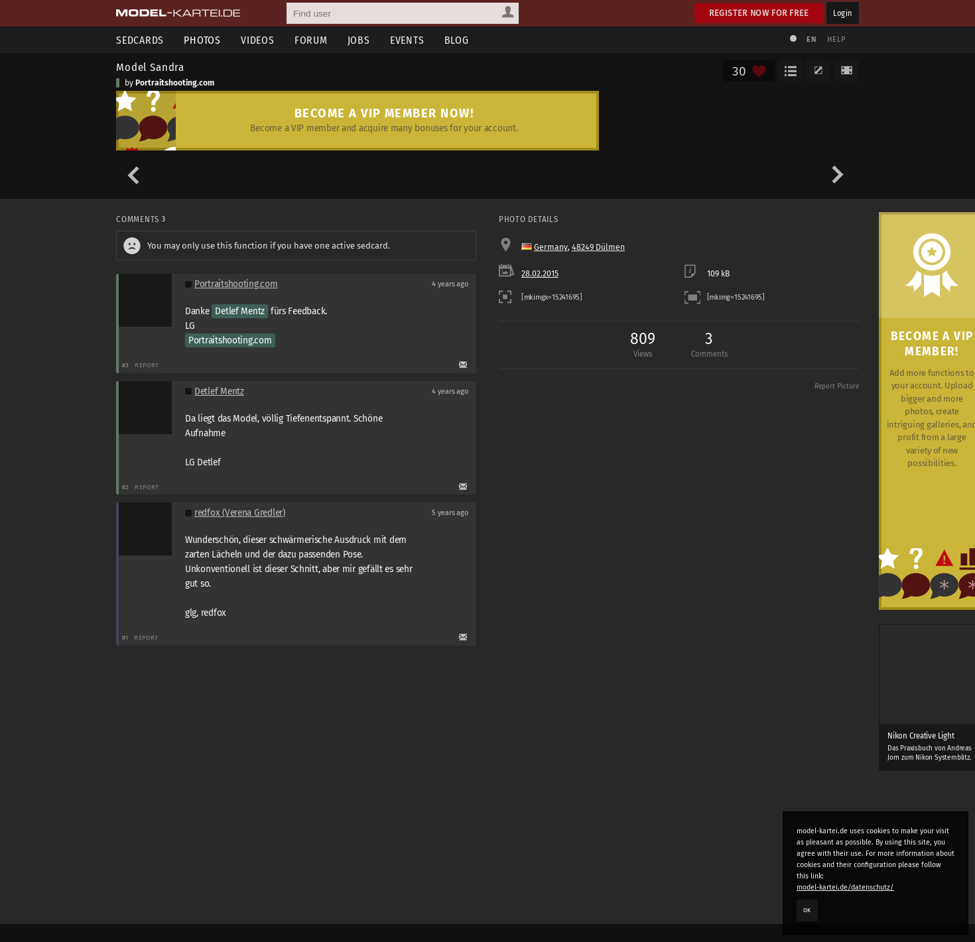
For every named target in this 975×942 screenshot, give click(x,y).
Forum (311, 40)
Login (842, 13)
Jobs (359, 40)
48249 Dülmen (598, 247)
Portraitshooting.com (174, 83)
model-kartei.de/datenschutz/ (845, 887)
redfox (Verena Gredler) (239, 512)
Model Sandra (150, 67)
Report (147, 365)
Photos (202, 40)
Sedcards (140, 40)
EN (811, 39)
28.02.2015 (539, 273)
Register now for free (759, 13)
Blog (456, 40)
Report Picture (836, 386)
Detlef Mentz (240, 311)
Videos (258, 40)
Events (407, 40)
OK (807, 910)
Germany (551, 247)
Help (836, 39)
